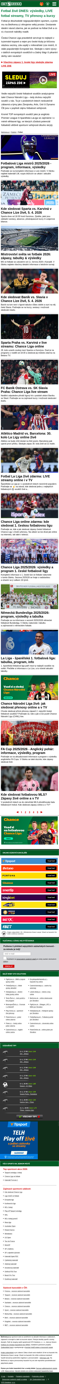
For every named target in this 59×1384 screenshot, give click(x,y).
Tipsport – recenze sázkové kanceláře (17, 1295)
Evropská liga (9, 1200)
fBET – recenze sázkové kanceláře (16, 1325)
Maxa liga (8, 1222)
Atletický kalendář (11, 1264)
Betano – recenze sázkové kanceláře (17, 1299)
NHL (6, 1215)
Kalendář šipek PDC (11, 1256)
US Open (8, 1237)
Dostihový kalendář (11, 1279)
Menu (54, 4)
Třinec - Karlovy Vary (27, 1110)
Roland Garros (9, 1230)
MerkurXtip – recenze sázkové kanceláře (18, 1314)
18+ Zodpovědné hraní (37, 1379)
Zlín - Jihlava (24, 1054)
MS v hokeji (8, 1207)
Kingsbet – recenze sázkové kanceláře (18, 1321)
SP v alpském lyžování (12, 1253)
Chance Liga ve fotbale (12, 1176)
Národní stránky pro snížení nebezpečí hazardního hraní (34, 1371)
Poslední (42, 812)
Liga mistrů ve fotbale (12, 1196)
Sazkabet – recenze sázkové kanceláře (18, 1302)
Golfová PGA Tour (11, 1271)
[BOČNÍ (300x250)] (19, 1159)
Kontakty (11, 1376)
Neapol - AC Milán (26, 1086)
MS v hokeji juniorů (11, 1219)
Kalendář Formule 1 (11, 1180)
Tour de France (10, 1241)
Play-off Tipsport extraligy (13, 1211)
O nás (3, 1376)
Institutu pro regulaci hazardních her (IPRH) (15, 1345)
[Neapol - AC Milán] (10, 1084)
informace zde (44, 1358)
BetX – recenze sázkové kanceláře (16, 1318)
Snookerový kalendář (12, 1268)
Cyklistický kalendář (11, 1260)
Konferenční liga (10, 1203)
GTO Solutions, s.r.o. (8, 1382)
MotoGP (7, 1245)
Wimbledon (8, 1234)
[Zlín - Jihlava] (10, 1052)
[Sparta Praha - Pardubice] (10, 1092)
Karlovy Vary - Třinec (27, 1102)
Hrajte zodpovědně (7, 1352)
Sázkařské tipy (9, 1045)
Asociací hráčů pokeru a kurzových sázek (39, 1347)
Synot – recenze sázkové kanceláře (16, 1310)
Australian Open (10, 1226)
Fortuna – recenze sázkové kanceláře (17, 1291)
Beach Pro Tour (10, 1275)
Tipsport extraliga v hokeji (13, 1173)
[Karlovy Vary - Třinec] (10, 1101)
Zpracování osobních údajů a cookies (14, 1379)
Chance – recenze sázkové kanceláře (17, 1306)
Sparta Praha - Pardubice (28, 1094)
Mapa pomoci (9, 1371)
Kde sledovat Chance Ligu (13, 1192)
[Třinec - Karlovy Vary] (10, 1109)
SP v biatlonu (9, 1249)
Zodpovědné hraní (7, 1347)
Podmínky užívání (38, 1376)
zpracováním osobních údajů (26, 959)
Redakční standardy (23, 1376)
